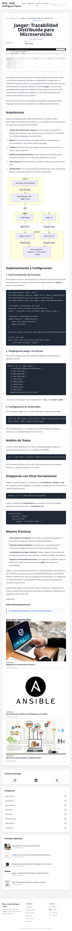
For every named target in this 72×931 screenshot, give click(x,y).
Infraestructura (15, 18)
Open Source (30, 918)
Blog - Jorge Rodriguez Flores (11, 5)
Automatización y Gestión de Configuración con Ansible (26, 714)
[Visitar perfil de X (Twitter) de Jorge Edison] (57, 780)
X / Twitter (16, 42)
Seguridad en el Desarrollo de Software (20, 665)
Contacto (45, 3)
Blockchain (29, 921)
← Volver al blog (36, 20)
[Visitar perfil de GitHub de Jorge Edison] (15, 780)
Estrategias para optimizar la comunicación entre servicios (29, 611)
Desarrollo (29, 907)
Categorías (31, 3)
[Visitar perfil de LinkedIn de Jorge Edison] (36, 780)
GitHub (52, 907)
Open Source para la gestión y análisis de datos (23, 758)
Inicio (24, 3)
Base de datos (30, 913)
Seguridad (29, 916)
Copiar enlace (29, 42)
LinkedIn (22, 42)
